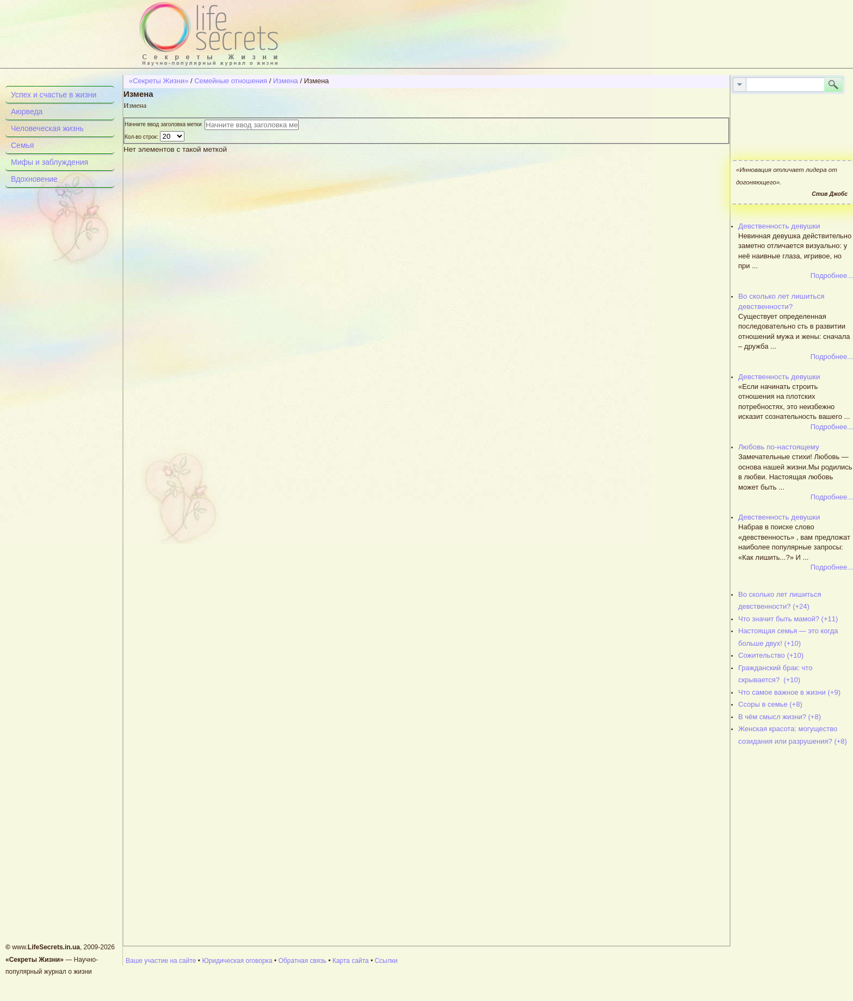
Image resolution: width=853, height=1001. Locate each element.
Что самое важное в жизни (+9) (789, 692)
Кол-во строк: (142, 137)
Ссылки (386, 961)
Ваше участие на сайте (161, 961)
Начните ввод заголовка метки (165, 124)
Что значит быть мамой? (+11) (788, 619)
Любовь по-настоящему (778, 447)
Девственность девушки (779, 226)
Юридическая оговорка (237, 961)
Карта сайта (350, 961)
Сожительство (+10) (770, 655)
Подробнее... (832, 275)
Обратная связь (302, 961)
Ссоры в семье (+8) (770, 704)
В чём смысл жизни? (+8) (779, 717)
